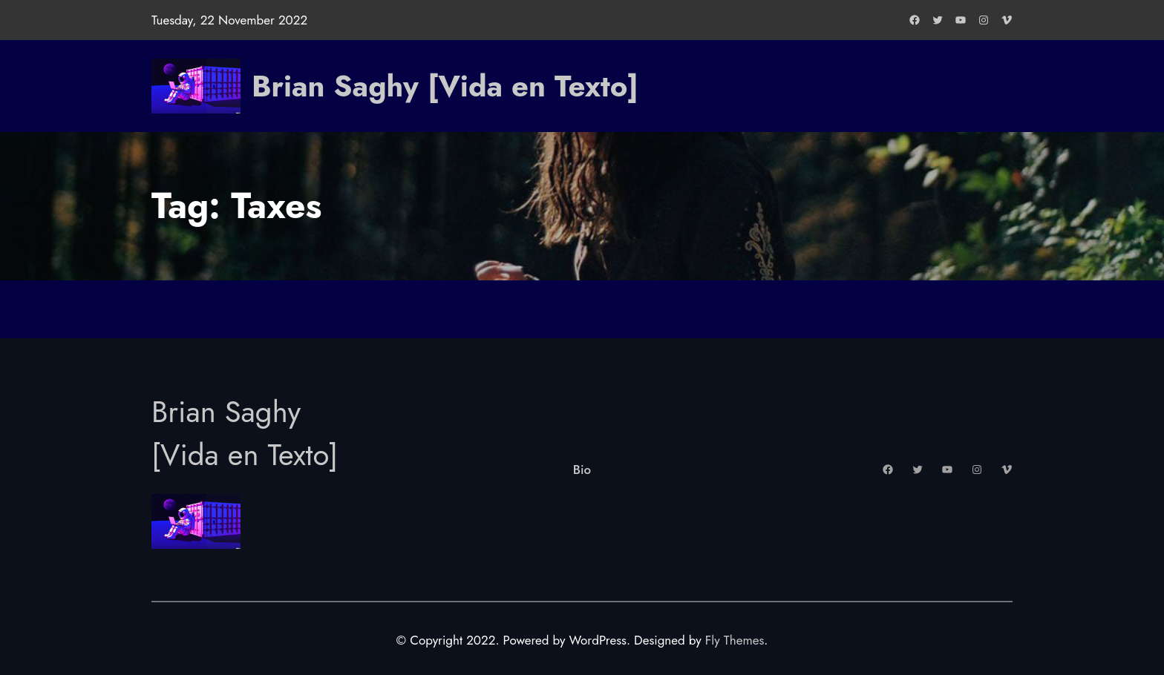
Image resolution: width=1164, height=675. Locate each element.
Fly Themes (734, 640)
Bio (582, 469)
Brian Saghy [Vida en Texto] (445, 86)
